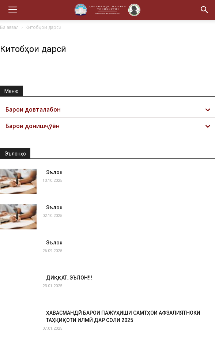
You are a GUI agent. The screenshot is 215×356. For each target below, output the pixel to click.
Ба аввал (9, 27)
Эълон (54, 172)
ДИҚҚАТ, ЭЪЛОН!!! (69, 278)
